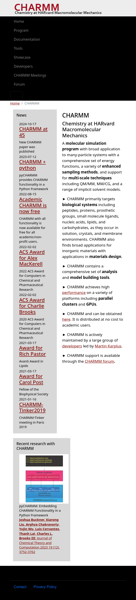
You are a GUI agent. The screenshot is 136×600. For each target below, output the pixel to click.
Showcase (22, 57)
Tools (18, 48)
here (66, 319)
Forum (19, 84)
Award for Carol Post (31, 379)
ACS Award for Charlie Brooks (32, 305)
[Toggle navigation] (16, 95)
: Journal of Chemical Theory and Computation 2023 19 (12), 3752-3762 (39, 535)
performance (74, 292)
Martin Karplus (108, 346)
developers (72, 346)
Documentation (27, 39)
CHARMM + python (32, 164)
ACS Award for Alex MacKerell (32, 257)
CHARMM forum (99, 361)
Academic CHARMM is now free (33, 205)
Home (19, 21)
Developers (23, 66)
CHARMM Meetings (30, 75)
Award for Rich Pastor (32, 350)
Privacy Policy (45, 587)
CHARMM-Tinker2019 (32, 407)
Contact (20, 587)
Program (21, 30)
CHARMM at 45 (33, 131)
